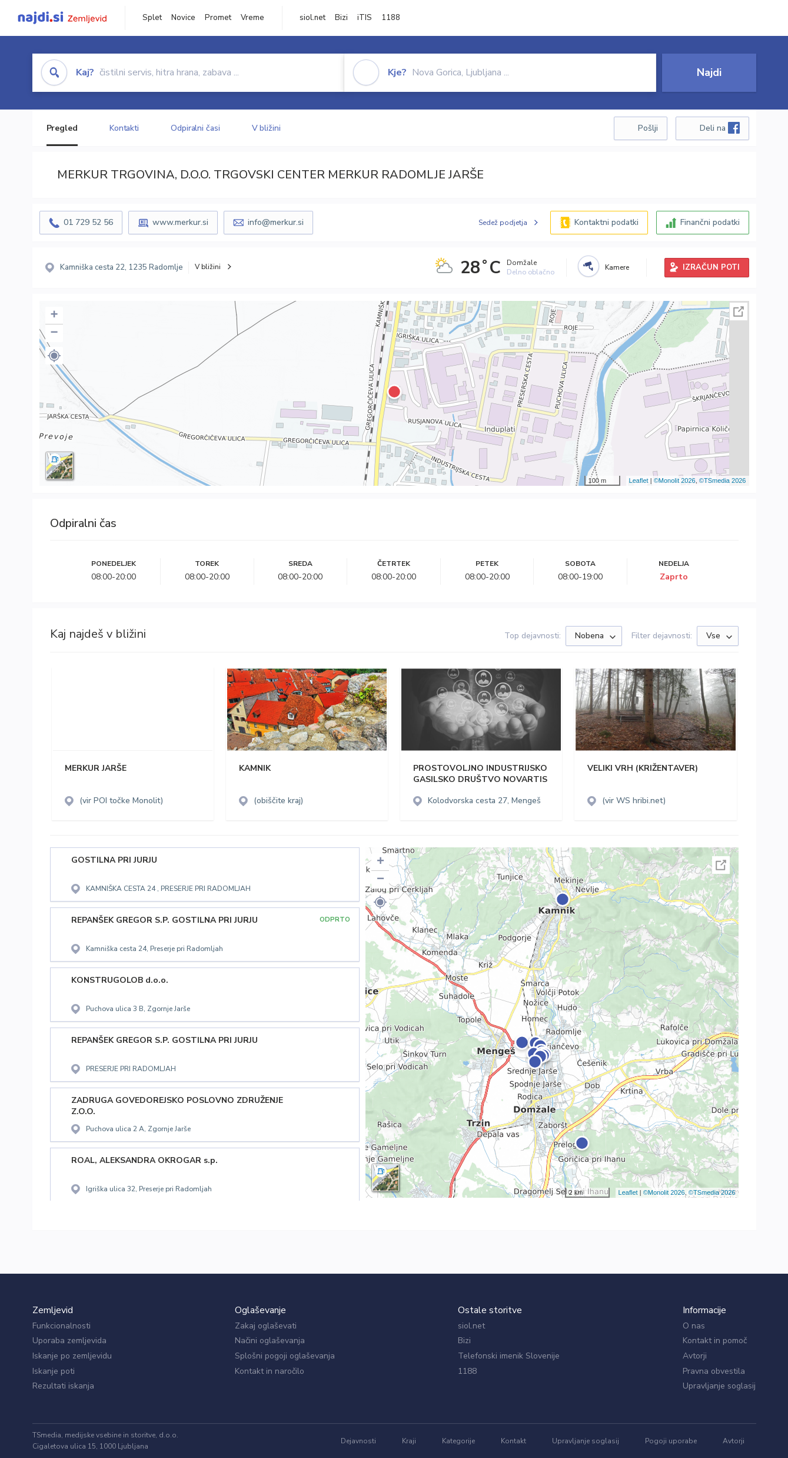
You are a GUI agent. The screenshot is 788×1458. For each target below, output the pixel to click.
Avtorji (695, 1355)
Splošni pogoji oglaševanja (285, 1355)
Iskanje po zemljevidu (72, 1355)
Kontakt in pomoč (715, 1340)
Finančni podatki (710, 222)
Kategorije (458, 1441)
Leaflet (639, 480)
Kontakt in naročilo (269, 1371)
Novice (183, 17)
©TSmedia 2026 (722, 480)
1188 (390, 17)
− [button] (54, 333)
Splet (152, 17)
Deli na (720, 128)
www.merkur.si (180, 222)
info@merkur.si (276, 222)
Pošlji (648, 128)
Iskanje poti (53, 1371)
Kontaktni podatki (606, 222)
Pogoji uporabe (671, 1441)
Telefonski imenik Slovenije (509, 1355)
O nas (694, 1325)
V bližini (266, 128)
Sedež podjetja (502, 222)
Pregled (62, 128)
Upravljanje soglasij (719, 1385)
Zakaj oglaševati (266, 1325)
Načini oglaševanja (270, 1340)
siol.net (312, 17)
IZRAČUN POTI (711, 267)
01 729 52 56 (88, 222)
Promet (218, 17)
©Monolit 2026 (675, 480)
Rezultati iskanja (63, 1385)
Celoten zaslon (738, 311)
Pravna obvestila (714, 1371)
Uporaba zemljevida (69, 1340)
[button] (54, 355)
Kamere (617, 267)
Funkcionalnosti (61, 1325)
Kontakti (124, 128)
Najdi (709, 72)
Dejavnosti (358, 1441)
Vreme (252, 17)
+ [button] (54, 315)
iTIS (364, 17)
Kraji (409, 1441)
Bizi (341, 17)
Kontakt (513, 1441)
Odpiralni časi (195, 128)
